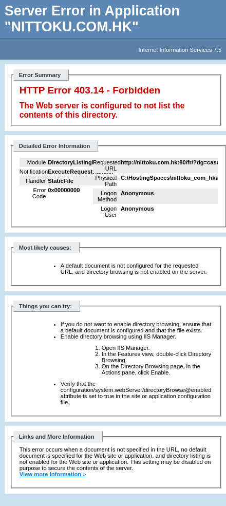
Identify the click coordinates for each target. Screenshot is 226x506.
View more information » (53, 474)
